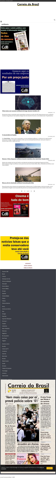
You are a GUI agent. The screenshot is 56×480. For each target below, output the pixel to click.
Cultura (4, 276)
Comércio (4, 351)
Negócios (4, 333)
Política (4, 301)
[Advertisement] (28, 13)
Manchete (4, 356)
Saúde (3, 363)
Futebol (4, 323)
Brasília (4, 346)
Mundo (4, 358)
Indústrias (4, 326)
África (3, 306)
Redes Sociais (5, 361)
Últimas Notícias (6, 303)
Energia (4, 314)
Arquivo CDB (5, 271)
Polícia (3, 298)
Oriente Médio (5, 296)
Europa (4, 291)
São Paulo (4, 338)
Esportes (4, 316)
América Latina (5, 344)
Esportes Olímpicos (6, 318)
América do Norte (6, 309)
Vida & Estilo (5, 375)
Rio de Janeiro (5, 336)
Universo (4, 373)
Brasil (3, 274)
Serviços (4, 366)
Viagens (4, 340)
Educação (4, 283)
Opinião (4, 293)
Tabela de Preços (28, 267)
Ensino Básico (5, 286)
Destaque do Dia (6, 279)
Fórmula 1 (4, 321)
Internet (4, 353)
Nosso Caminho (28, 265)
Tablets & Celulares (6, 368)
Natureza (4, 331)
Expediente (28, 263)
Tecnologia (4, 371)
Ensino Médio (5, 288)
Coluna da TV (5, 349)
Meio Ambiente (5, 328)
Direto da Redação (6, 281)
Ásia (3, 311)
